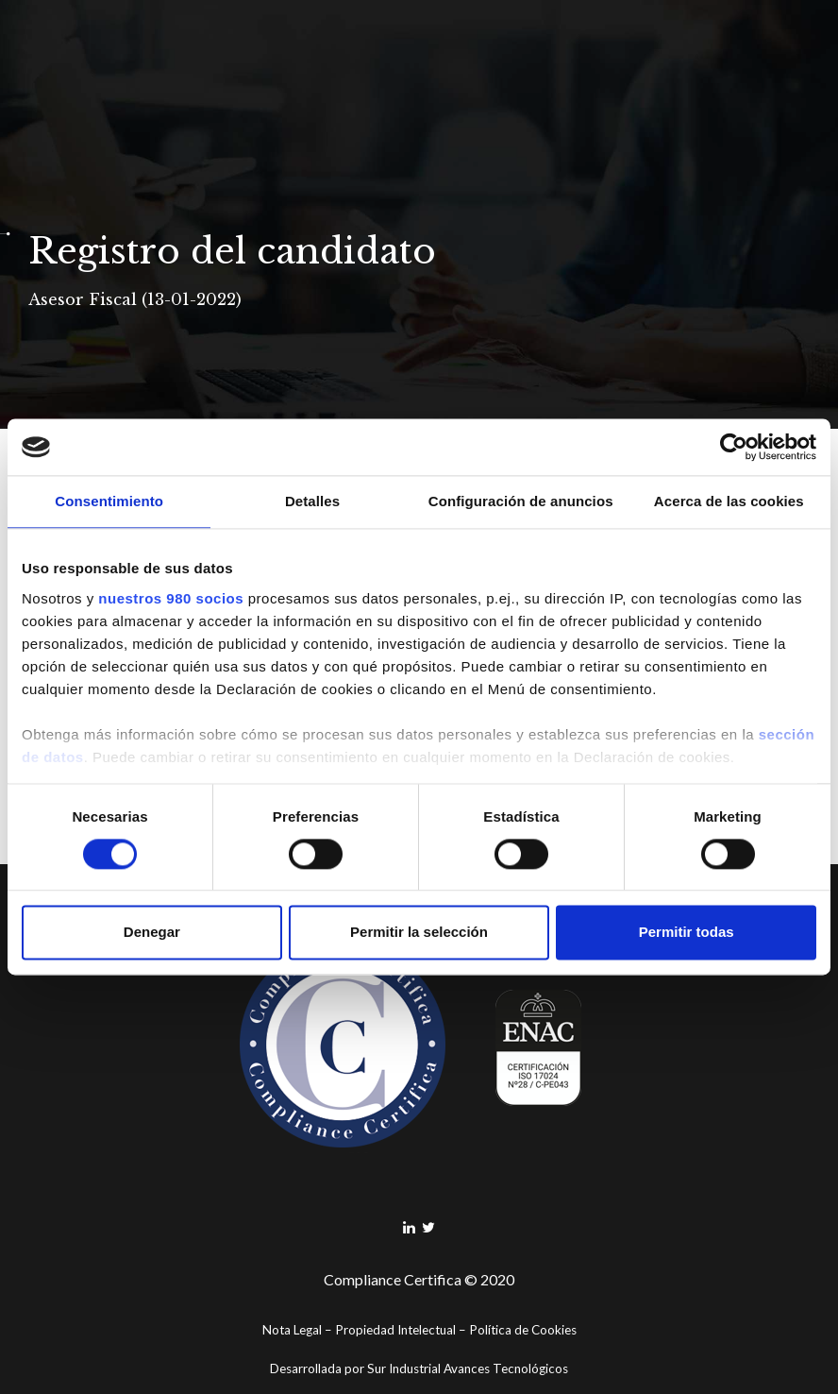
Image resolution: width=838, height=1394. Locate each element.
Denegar (152, 933)
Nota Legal (292, 1329)
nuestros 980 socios (170, 598)
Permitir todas (686, 933)
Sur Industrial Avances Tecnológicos (467, 1368)
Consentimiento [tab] (109, 501)
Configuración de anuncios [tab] (520, 501)
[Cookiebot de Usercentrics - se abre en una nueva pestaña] (733, 447)
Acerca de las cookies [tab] (729, 501)
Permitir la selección (419, 933)
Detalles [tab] (312, 501)
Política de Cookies (523, 1329)
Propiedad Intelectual (395, 1329)
